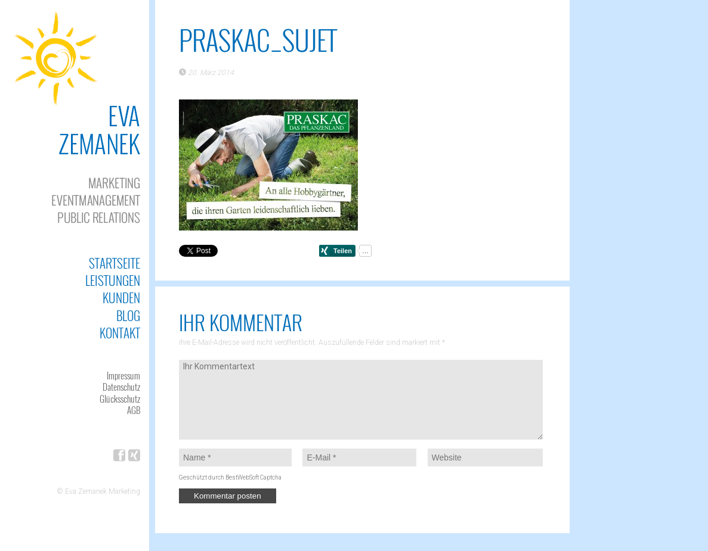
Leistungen (112, 280)
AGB (133, 409)
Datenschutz (121, 386)
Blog (128, 315)
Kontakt (120, 332)
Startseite (114, 263)
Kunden (121, 297)
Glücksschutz (120, 398)
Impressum (123, 375)
